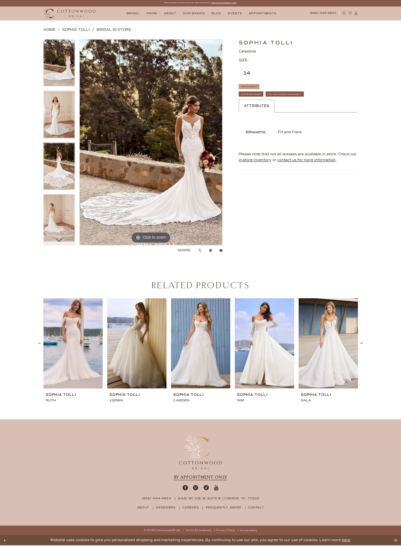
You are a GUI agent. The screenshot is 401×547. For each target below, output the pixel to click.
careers (190, 509)
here (346, 542)
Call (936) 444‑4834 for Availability (279, 120)
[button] (356, 15)
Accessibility (248, 531)
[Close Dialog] (7, 542)
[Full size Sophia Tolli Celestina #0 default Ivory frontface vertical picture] (151, 144)
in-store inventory (255, 188)
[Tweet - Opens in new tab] (200, 252)
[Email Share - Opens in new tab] (221, 252)
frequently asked (223, 509)
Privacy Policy (225, 531)
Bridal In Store (114, 31)
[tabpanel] (59, 67)
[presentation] (73, 345)
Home (49, 31)
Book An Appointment (264, 106)
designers (165, 509)
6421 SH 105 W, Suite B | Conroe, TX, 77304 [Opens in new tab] (218, 500)
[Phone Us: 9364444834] (323, 15)
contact (256, 509)
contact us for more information (306, 188)
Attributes (256, 134)
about (143, 509)
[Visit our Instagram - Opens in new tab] (196, 489)
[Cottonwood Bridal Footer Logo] (200, 454)
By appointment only (200, 479)
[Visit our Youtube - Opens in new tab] (216, 489)
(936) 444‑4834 (156, 500)
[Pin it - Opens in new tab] (210, 252)
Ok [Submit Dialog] (393, 542)
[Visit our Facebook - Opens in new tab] (185, 489)
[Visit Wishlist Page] (350, 15)
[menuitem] (133, 15)
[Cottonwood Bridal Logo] (69, 15)
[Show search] (344, 15)
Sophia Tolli (76, 31)
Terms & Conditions (198, 531)
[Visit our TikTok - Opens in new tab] (206, 489)
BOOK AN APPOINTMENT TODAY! (249, 3)
